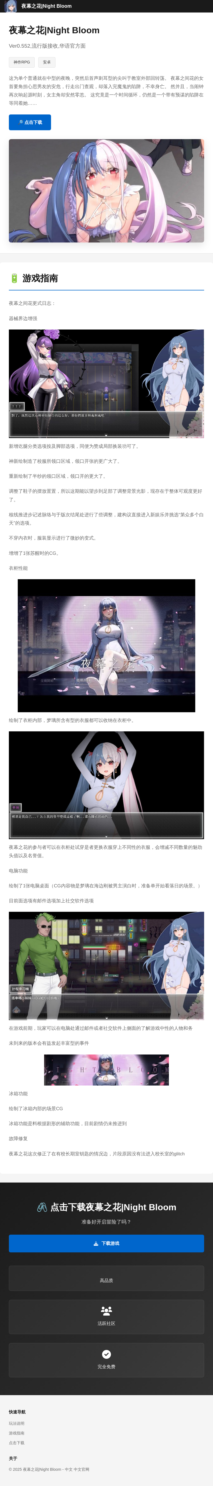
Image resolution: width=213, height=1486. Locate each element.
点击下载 (16, 1443)
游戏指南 (16, 1433)
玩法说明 (16, 1423)
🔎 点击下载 (30, 122)
